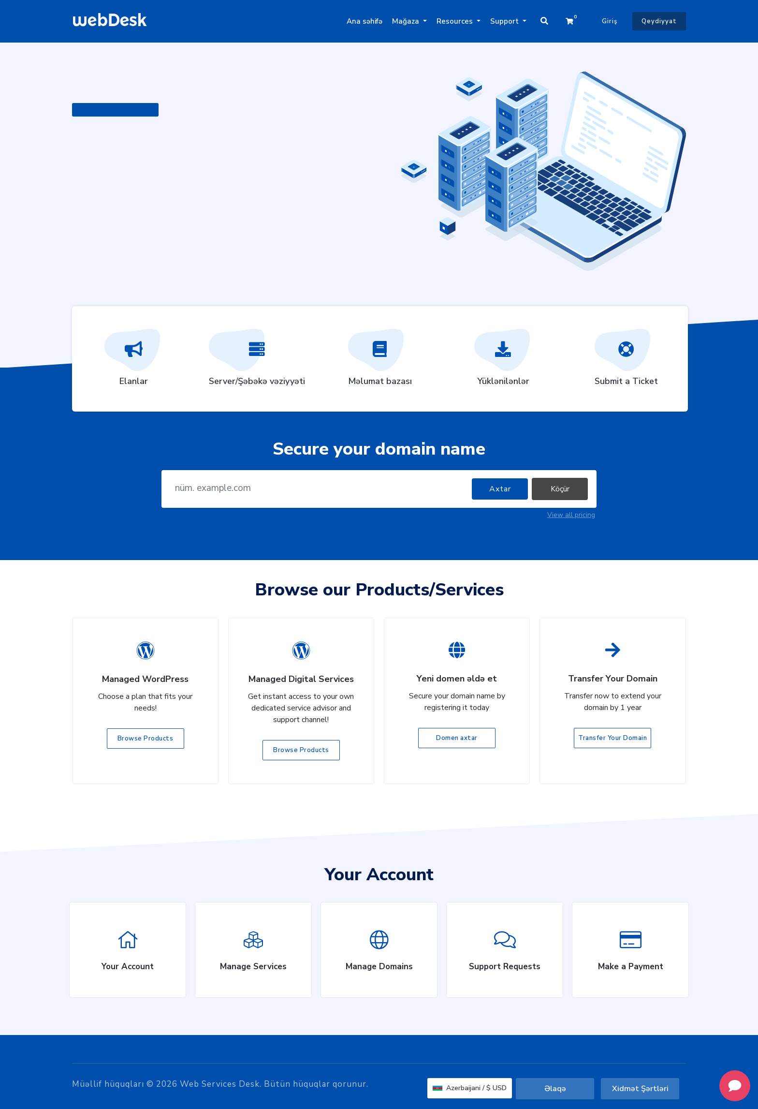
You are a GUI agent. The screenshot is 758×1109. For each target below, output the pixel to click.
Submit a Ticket (626, 361)
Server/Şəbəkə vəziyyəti (257, 361)
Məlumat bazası (380, 361)
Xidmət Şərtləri (640, 1088)
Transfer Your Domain (612, 738)
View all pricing (571, 514)
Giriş (609, 21)
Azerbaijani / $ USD (470, 1088)
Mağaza (406, 21)
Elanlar (133, 361)
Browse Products (145, 738)
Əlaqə (555, 1088)
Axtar (500, 489)
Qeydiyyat (659, 21)
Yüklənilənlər (503, 361)
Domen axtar (457, 738)
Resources (456, 21)
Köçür (560, 489)
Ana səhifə (364, 21)
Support (505, 21)
